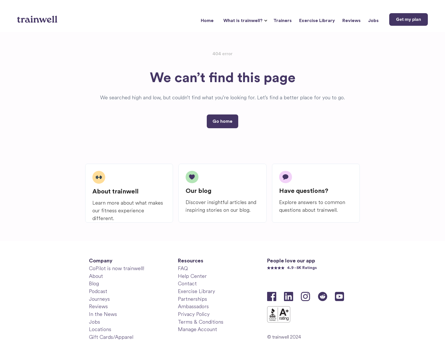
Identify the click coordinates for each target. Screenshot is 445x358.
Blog (94, 283)
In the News (103, 314)
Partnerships (192, 299)
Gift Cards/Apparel (111, 337)
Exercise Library (317, 20)
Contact (187, 283)
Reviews (351, 20)
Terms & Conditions (200, 322)
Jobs (373, 20)
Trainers (282, 20)
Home (207, 20)
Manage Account (197, 329)
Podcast (98, 291)
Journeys (99, 299)
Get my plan (408, 19)
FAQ (183, 268)
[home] (38, 17)
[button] (244, 20)
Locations (100, 329)
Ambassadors (193, 306)
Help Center (192, 276)
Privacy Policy (194, 314)
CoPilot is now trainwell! (116, 268)
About (96, 276)
